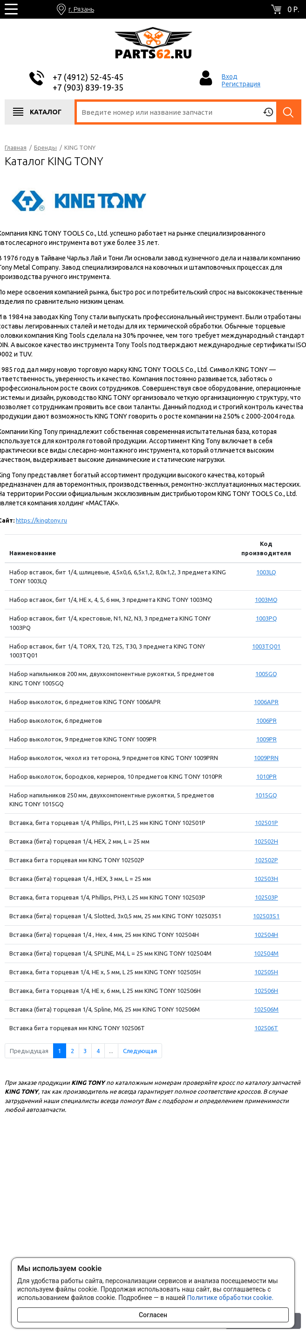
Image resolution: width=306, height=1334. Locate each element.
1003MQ (266, 599)
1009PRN (266, 757)
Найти (289, 112)
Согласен (153, 1315)
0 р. (293, 9)
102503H (266, 878)
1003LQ (266, 572)
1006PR (266, 720)
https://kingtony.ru (41, 520)
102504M (266, 953)
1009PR (266, 739)
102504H (266, 934)
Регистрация (241, 84)
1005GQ (266, 673)
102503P (266, 897)
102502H (266, 841)
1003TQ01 (266, 646)
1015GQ (266, 795)
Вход (230, 76)
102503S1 (266, 916)
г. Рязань (81, 9)
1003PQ (266, 618)
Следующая (140, 1051)
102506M (266, 1009)
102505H (266, 972)
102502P (266, 860)
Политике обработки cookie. (230, 1297)
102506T (266, 1028)
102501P (266, 822)
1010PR (266, 776)
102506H (266, 990)
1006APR (266, 701)
